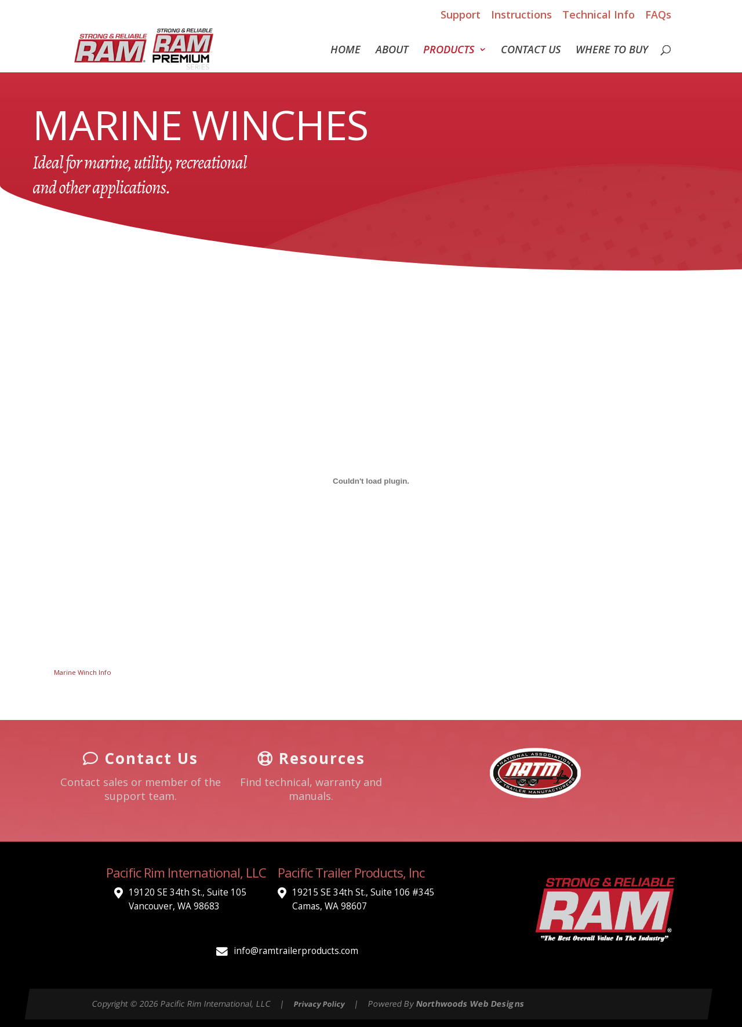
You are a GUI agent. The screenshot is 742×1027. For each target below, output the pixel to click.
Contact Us (531, 50)
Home (345, 50)
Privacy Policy (319, 1004)
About (392, 50)
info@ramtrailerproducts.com (296, 951)
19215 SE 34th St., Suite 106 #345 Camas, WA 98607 (363, 899)
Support (461, 14)
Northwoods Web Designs (471, 1003)
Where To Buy (612, 50)
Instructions (521, 14)
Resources (311, 758)
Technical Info (598, 14)
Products (448, 50)
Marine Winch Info (82, 672)
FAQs (658, 14)
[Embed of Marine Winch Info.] (371, 481)
